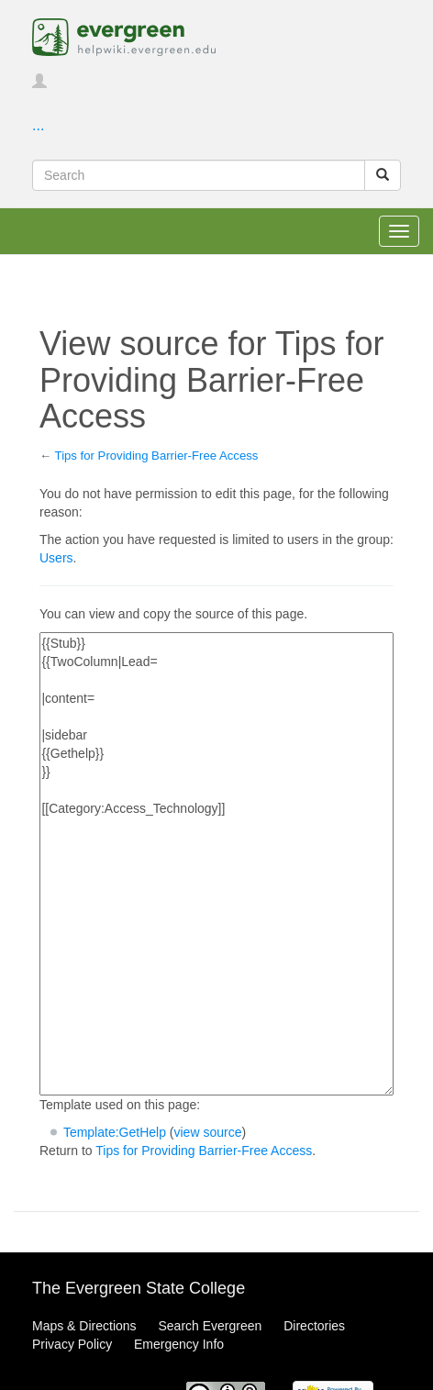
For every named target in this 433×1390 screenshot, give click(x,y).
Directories (314, 1325)
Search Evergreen (209, 1325)
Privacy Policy (72, 1344)
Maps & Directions (84, 1325)
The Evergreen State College (138, 1288)
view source (208, 1132)
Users (56, 557)
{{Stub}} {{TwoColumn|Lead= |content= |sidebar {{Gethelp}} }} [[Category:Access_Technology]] (216, 863)
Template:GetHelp (114, 1132)
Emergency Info (179, 1344)
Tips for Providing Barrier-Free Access (157, 455)
